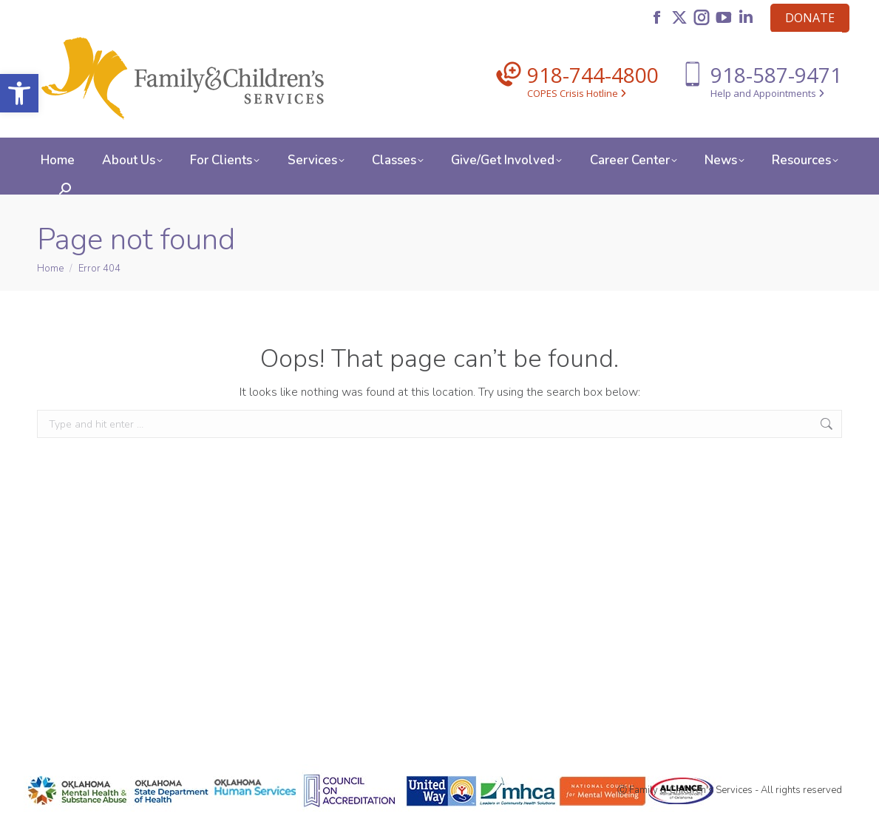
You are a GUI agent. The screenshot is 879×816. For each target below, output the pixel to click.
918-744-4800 (593, 75)
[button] (19, 93)
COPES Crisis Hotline (576, 93)
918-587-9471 (776, 75)
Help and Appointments (767, 93)
